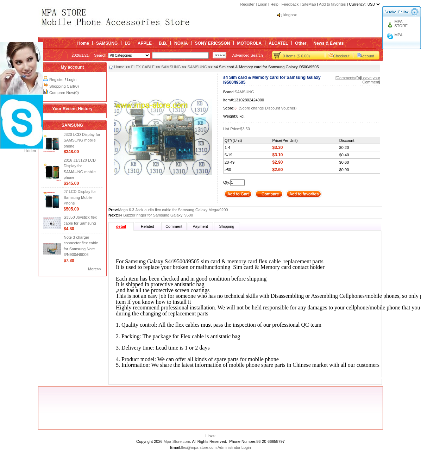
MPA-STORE (401, 23)
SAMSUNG (107, 43)
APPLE (145, 43)
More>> (94, 269)
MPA (399, 35)
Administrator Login (234, 447)
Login (262, 4)
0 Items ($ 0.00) (296, 56)
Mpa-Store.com (177, 441)
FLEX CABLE (143, 67)
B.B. (163, 43)
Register (247, 4)
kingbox (290, 15)
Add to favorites (332, 4)
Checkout (341, 56)
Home (83, 43)
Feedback (290, 4)
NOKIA (181, 43)
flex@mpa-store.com (199, 447)
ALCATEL (278, 43)
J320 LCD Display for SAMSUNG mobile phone (82, 140)
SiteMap (309, 4)
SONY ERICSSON (212, 43)
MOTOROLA (249, 43)
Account (367, 56)
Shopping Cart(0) (64, 86)
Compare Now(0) (64, 92)
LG (128, 43)
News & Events (328, 43)
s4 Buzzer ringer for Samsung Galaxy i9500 (155, 215)
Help (274, 4)
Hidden (30, 151)
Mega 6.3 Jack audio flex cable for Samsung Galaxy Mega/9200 (173, 210)
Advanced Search (247, 55)
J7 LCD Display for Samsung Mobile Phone (80, 197)
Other (300, 43)
